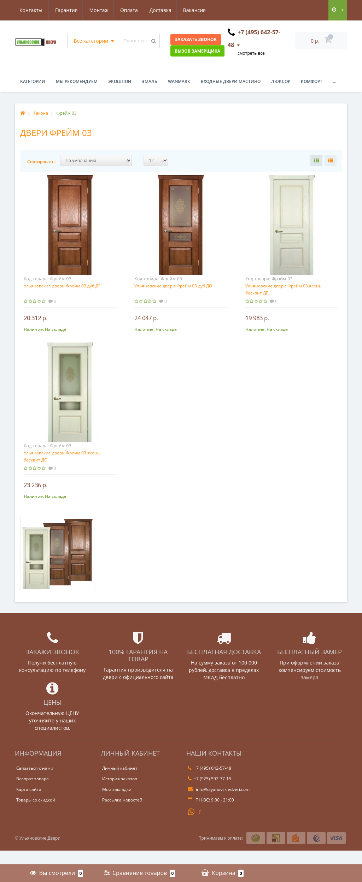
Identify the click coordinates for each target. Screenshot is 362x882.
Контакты (198, 10)
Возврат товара (32, 793)
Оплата (95, 10)
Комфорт (311, 81)
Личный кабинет (120, 782)
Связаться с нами (34, 782)
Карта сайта (28, 803)
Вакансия (163, 10)
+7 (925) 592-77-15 (209, 793)
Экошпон (119, 81)
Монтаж (64, 10)
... (334, 81)
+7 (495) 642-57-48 (209, 782)
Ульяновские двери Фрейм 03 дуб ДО (173, 286)
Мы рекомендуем (77, 81)
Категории (32, 81)
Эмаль (149, 81)
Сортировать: (41, 162)
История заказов (119, 793)
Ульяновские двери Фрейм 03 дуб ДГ (62, 286)
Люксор (280, 81)
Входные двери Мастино (231, 81)
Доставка (128, 10)
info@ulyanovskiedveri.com (219, 803)
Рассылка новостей (122, 814)
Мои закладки (117, 803)
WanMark (179, 81)
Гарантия (30, 10)
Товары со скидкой (35, 814)
